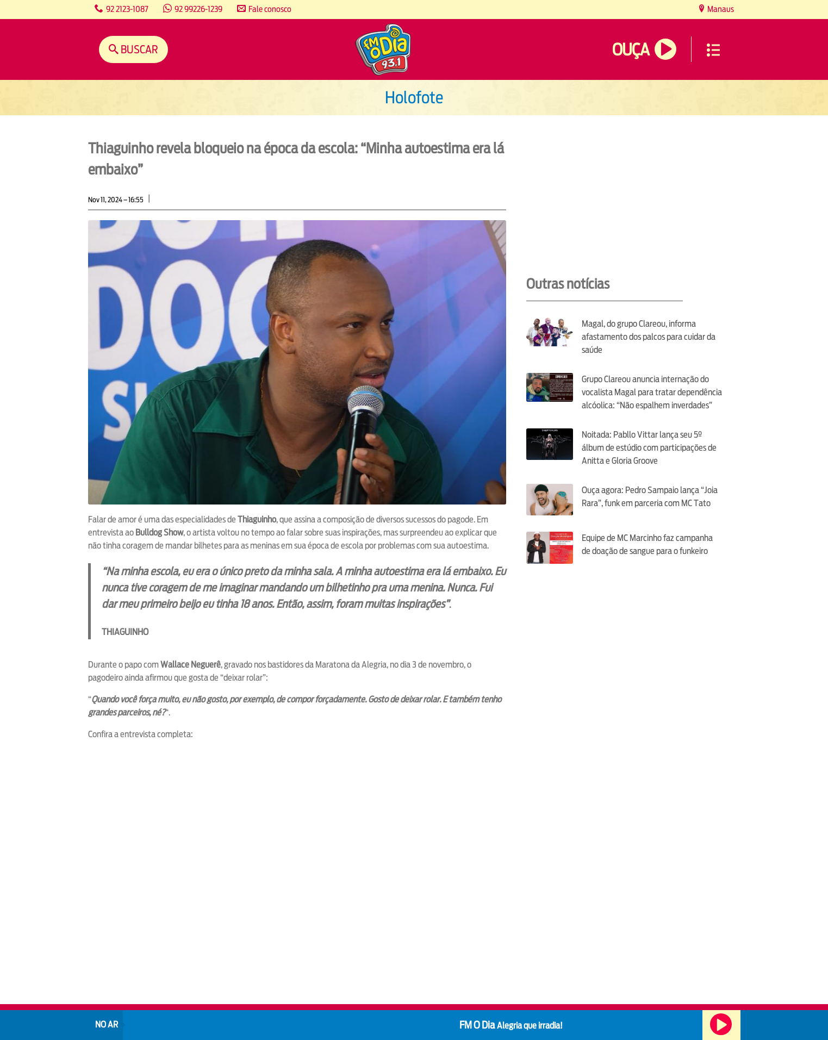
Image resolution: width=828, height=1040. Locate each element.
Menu (713, 50)
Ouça (630, 49)
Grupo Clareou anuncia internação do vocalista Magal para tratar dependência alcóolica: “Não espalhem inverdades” (652, 392)
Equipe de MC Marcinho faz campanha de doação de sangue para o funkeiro (647, 544)
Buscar (138, 49)
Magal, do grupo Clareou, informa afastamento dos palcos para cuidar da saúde (648, 337)
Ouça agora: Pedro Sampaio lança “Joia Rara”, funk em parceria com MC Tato (650, 496)
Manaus (720, 9)
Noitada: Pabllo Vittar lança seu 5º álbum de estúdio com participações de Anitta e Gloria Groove (649, 447)
